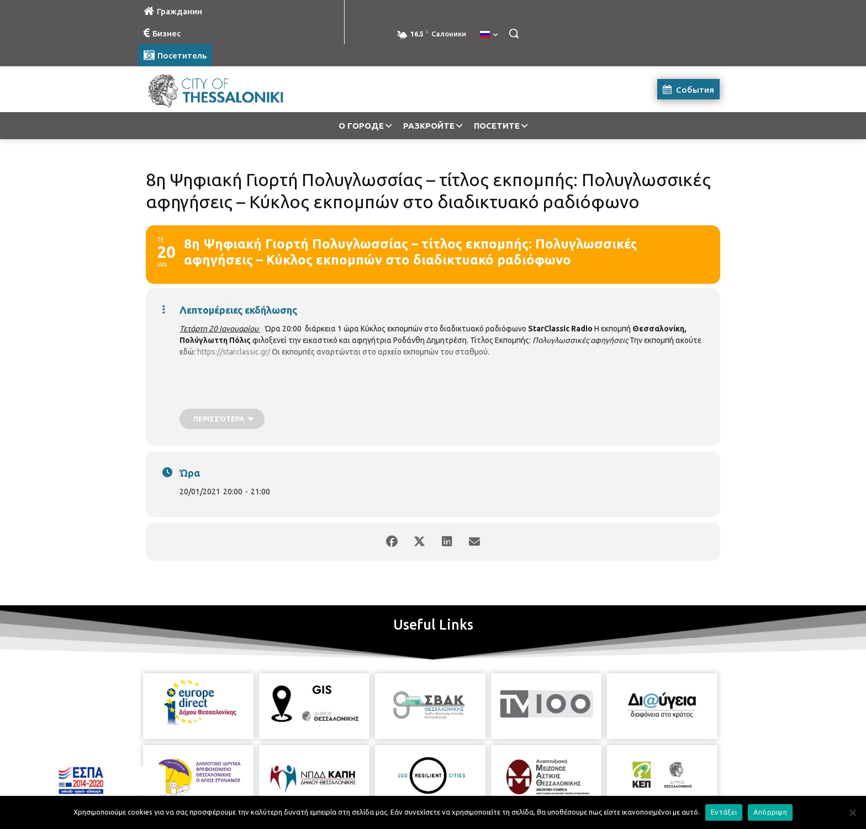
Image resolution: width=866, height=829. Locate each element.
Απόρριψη (770, 812)
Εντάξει (724, 812)
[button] (513, 33)
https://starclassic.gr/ (233, 351)
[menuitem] (488, 35)
